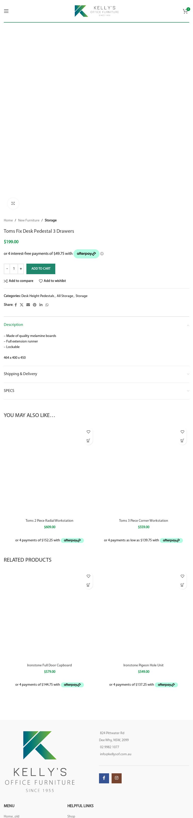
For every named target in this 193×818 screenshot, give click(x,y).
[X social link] (21, 305)
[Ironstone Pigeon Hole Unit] (143, 614)
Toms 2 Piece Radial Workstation (49, 521)
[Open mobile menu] (6, 11)
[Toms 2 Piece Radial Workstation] (49, 470)
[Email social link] (28, 305)
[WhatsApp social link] (47, 305)
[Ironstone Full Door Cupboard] (49, 614)
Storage (51, 220)
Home (8, 220)
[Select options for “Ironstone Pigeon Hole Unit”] (182, 583)
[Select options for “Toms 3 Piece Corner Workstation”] (182, 440)
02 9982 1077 (109, 746)
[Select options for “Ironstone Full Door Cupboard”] (88, 583)
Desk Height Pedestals (37, 296)
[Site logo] (96, 11)
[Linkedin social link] (41, 305)
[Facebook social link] (15, 305)
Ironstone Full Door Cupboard (49, 664)
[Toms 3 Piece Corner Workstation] (143, 470)
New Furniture (28, 220)
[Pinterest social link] (34, 305)
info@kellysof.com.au (115, 753)
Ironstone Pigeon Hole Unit (143, 664)
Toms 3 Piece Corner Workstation (143, 521)
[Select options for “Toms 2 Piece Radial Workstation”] (88, 440)
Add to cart (40, 268)
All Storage (65, 296)
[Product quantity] (14, 269)
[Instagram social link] (117, 777)
